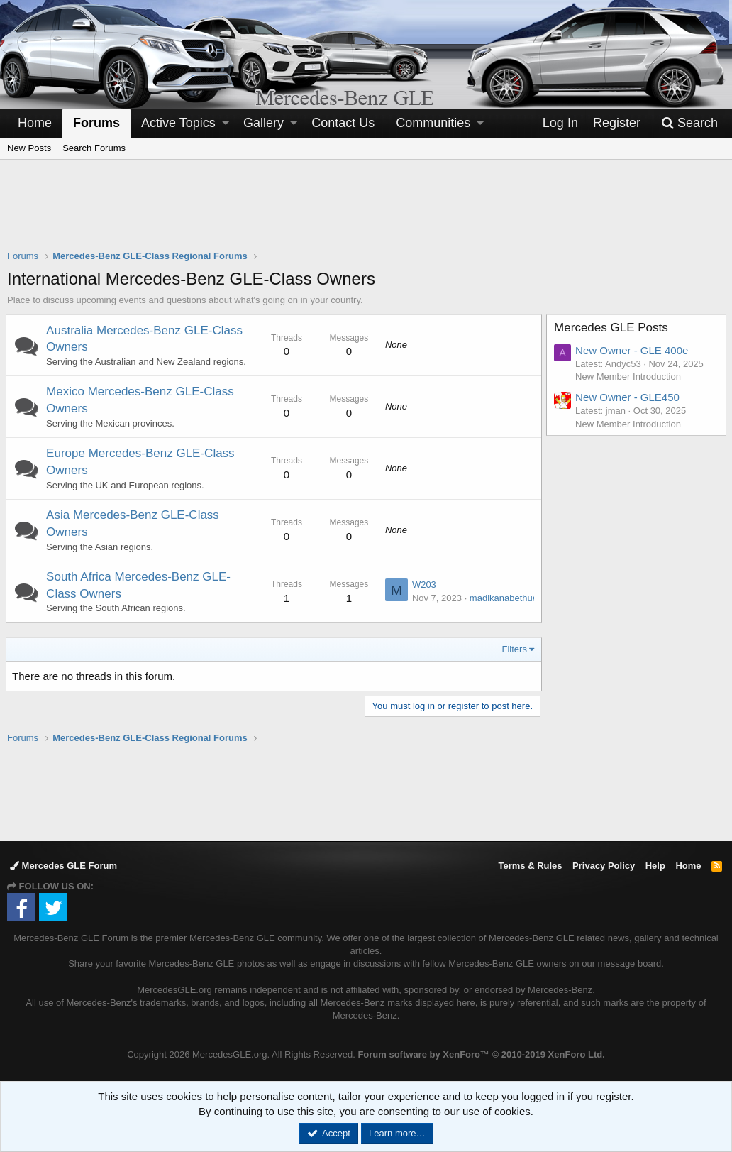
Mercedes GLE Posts (612, 327)
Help (655, 865)
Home (35, 123)
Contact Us (343, 123)
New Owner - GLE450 (629, 397)
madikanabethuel (503, 598)
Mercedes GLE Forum (63, 865)
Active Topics (178, 123)
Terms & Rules (530, 865)
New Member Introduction (629, 376)
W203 (423, 584)
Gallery (263, 123)
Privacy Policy (603, 865)
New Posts (29, 148)
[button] (225, 123)
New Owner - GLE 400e (633, 350)
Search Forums (94, 148)
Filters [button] (513, 649)
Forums (96, 123)
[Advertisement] (366, 214)
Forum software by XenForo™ (480, 1054)
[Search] (689, 123)
